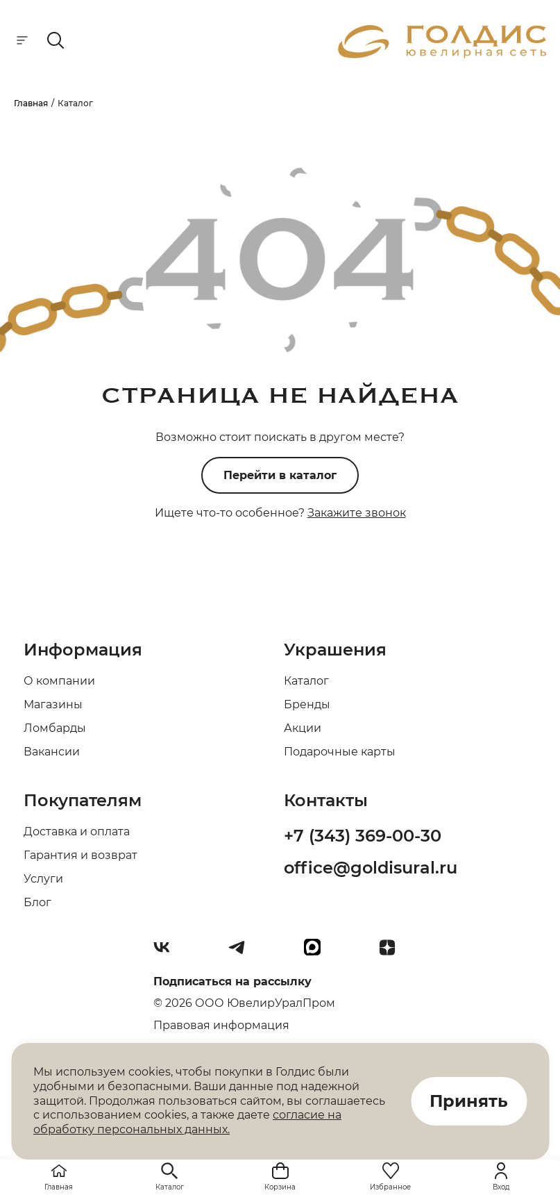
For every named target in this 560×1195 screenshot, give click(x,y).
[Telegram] (242, 953)
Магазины (53, 704)
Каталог (306, 680)
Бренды (307, 704)
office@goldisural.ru (370, 868)
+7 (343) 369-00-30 (362, 836)
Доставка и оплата (77, 831)
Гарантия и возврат (80, 855)
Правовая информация (221, 1025)
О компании (59, 680)
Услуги (43, 878)
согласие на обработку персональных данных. (187, 1122)
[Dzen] (393, 953)
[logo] (442, 54)
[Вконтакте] (167, 953)
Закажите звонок (356, 512)
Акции (302, 728)
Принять (469, 1101)
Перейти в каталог (280, 475)
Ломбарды (55, 728)
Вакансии (52, 751)
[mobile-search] (55, 41)
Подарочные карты (340, 751)
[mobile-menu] (22, 41)
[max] (318, 953)
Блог (37, 902)
